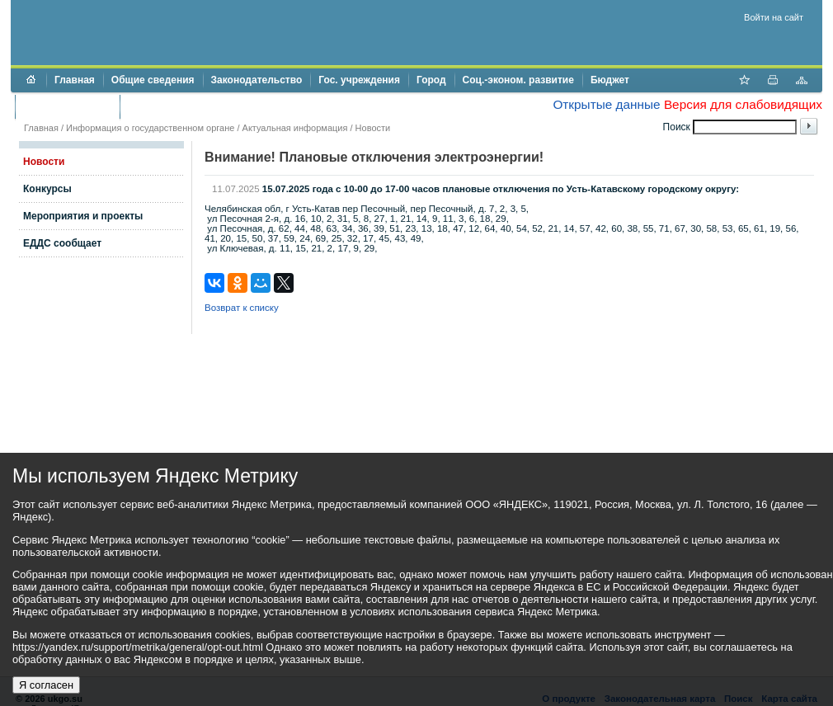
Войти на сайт (773, 17)
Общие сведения (153, 80)
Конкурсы (47, 189)
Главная (74, 80)
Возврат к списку (242, 308)
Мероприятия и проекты (83, 216)
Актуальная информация (295, 128)
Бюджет (610, 80)
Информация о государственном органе (150, 128)
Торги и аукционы (67, 106)
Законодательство (257, 80)
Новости (373, 128)
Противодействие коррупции (199, 106)
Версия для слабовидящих (743, 104)
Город (431, 80)
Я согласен (46, 685)
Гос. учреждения (359, 80)
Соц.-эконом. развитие (518, 80)
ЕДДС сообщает (62, 243)
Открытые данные (606, 104)
